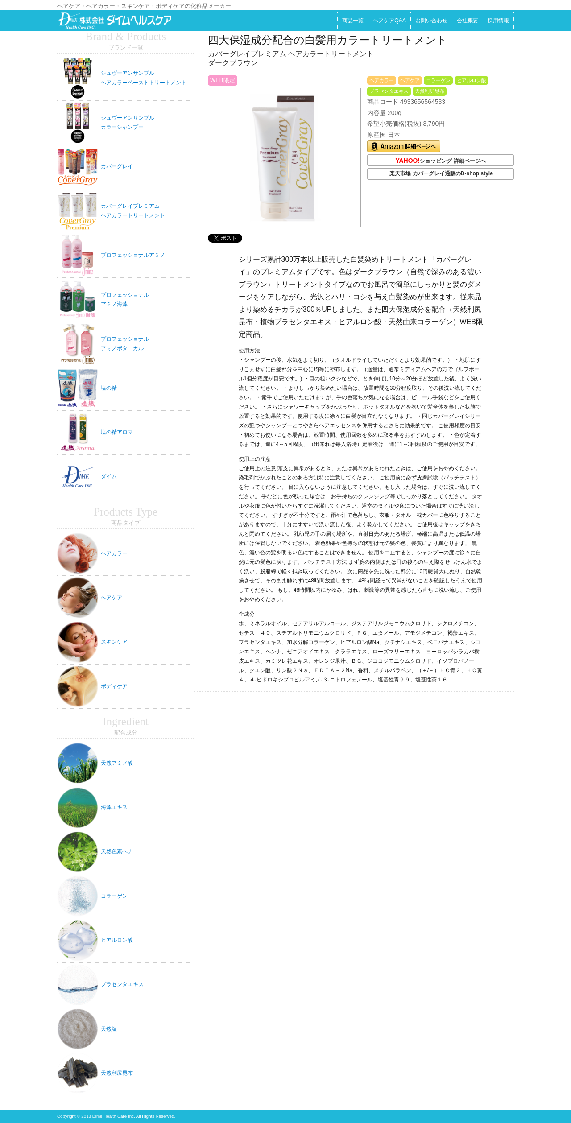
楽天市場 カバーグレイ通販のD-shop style (440, 173)
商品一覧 (353, 20)
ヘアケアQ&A (389, 20)
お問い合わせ (431, 20)
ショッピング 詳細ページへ (440, 161)
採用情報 (498, 20)
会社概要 (467, 20)
